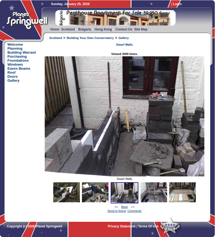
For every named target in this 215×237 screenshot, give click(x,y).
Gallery (124, 38)
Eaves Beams (18, 68)
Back (124, 206)
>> (132, 206)
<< (116, 206)
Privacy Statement (121, 226)
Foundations (18, 60)
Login (177, 4)
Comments (134, 210)
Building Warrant (21, 52)
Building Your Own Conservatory (90, 38)
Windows (15, 64)
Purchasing (17, 56)
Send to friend (117, 210)
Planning (14, 48)
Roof (11, 72)
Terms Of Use (148, 226)
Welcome (15, 44)
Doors (12, 76)
